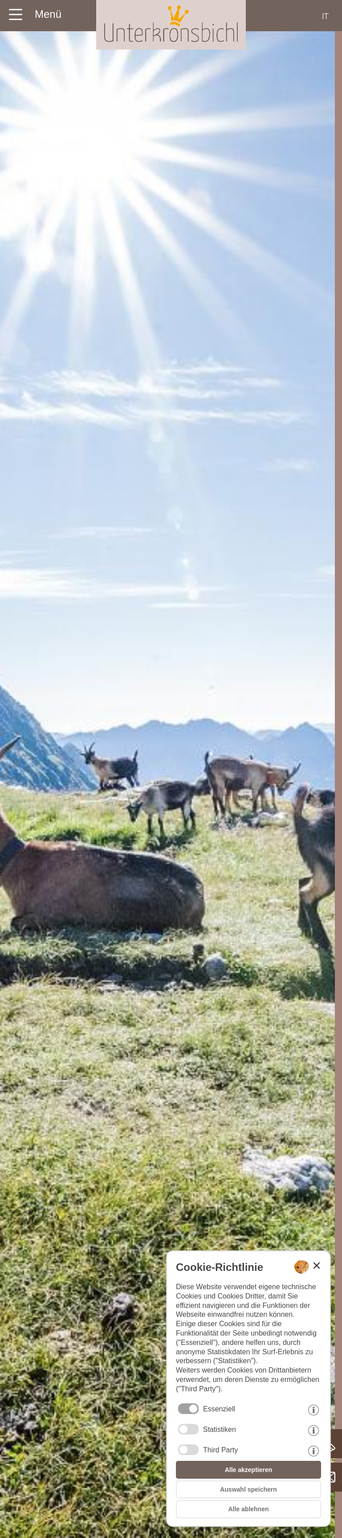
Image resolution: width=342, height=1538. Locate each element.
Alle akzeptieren (249, 1469)
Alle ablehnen (248, 1509)
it (325, 16)
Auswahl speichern (248, 1489)
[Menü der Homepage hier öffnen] (34, 11)
